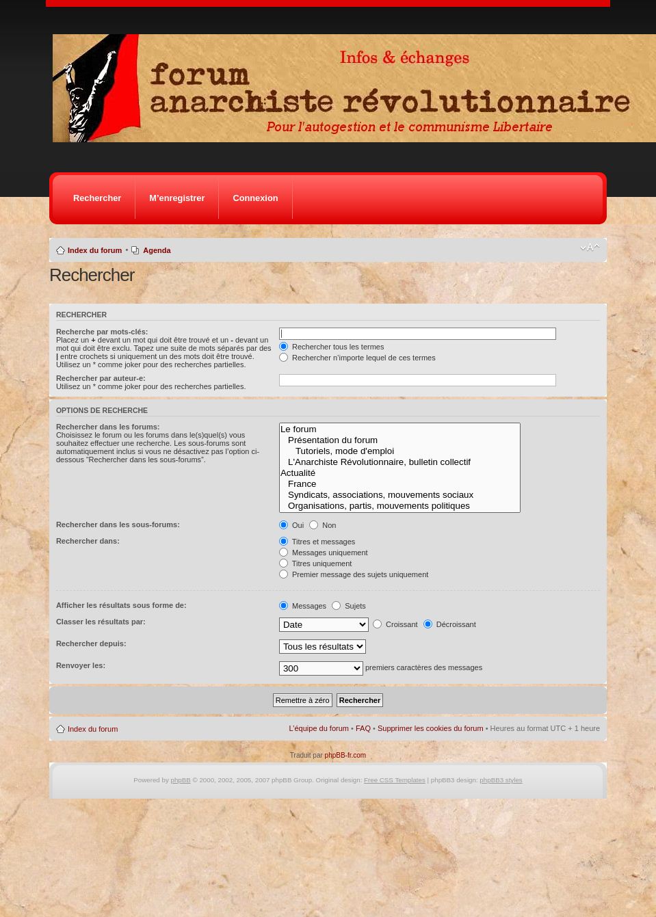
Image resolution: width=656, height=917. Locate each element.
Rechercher (97, 198)
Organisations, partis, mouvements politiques (399, 506)
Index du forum (95, 250)
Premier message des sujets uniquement (353, 574)
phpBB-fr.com (346, 755)
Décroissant (449, 624)
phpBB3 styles (501, 780)
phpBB (181, 780)
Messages (302, 606)
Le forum (399, 429)
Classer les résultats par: (101, 621)
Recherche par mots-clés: (102, 332)
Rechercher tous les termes (331, 347)
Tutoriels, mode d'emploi (399, 451)
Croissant (395, 624)
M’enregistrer (177, 198)
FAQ (363, 728)
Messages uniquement (323, 552)
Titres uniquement (315, 563)
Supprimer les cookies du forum (431, 728)
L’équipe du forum (319, 728)
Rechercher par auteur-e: (101, 378)
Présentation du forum (399, 440)
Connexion (255, 198)
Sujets (349, 606)
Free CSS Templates (394, 780)
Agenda (156, 250)
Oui (291, 525)
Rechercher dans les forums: (108, 427)
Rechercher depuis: (91, 643)
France (399, 484)
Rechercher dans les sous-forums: (118, 524)
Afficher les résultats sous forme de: (121, 605)
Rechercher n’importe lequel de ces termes (357, 358)
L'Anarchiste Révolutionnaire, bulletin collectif (399, 462)
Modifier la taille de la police (590, 247)
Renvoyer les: (80, 665)
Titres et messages (317, 541)
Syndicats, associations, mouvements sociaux (399, 495)
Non (322, 525)
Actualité (399, 473)
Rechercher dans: (88, 541)
